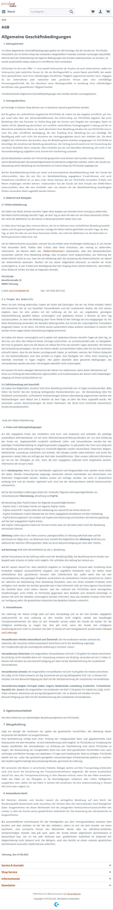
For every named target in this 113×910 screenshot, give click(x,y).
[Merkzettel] (93, 12)
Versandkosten (74, 894)
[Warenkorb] (108, 12)
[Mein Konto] (100, 12)
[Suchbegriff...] (52, 12)
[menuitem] (8, 12)
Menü (8, 11)
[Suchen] (71, 12)
